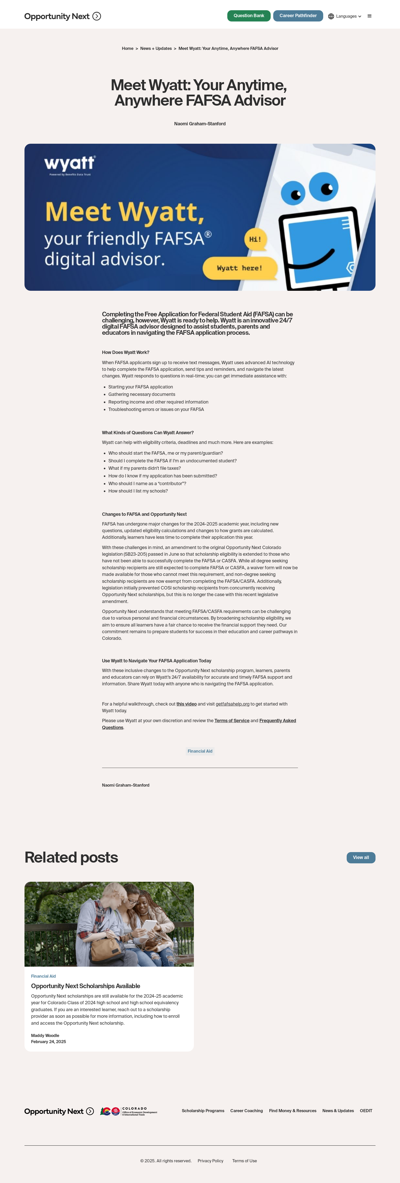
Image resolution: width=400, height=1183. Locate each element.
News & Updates (338, 1110)
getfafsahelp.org (232, 704)
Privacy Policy (210, 1161)
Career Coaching (246, 1110)
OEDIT (366, 1110)
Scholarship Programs (203, 1110)
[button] (344, 16)
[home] (62, 16)
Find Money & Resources (292, 1110)
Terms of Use (244, 1161)
